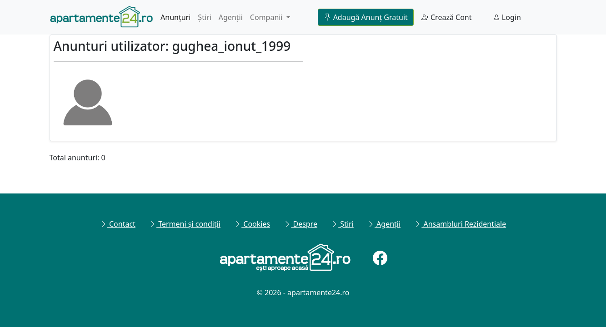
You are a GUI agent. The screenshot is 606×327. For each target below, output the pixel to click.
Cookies (252, 224)
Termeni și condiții (184, 224)
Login (507, 17)
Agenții (231, 17)
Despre (300, 224)
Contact (117, 224)
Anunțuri (175, 17)
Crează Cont (446, 17)
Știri (204, 17)
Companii (267, 17)
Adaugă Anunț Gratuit (365, 17)
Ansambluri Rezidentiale (460, 224)
